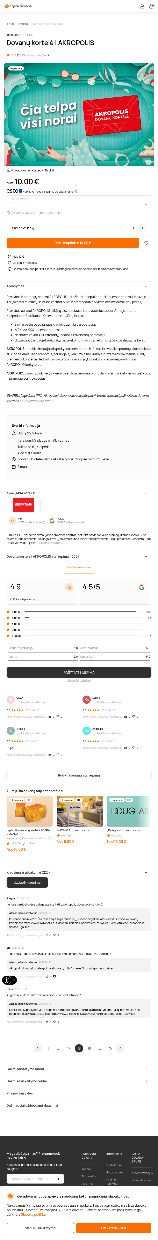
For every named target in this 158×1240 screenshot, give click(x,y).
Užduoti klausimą (27, 882)
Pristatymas (114, 1165)
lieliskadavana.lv (142, 1180)
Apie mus (87, 1183)
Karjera (86, 1169)
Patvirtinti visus (113, 1228)
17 (68, 1048)
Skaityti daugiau (50, 543)
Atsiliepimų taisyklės (79, 680)
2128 (149, 612)
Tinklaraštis (88, 1176)
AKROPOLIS (25, 35)
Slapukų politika (33, 1214)
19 (89, 1048)
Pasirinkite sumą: (19, 198)
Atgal (12, 24)
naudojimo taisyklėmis (36, 401)
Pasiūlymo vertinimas (79, 567)
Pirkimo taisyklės (112, 1181)
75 (110, 1048)
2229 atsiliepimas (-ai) (33, 55)
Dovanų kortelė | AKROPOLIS (47, 24)
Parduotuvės (114, 1172)
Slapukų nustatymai (40, 1228)
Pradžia (23, 24)
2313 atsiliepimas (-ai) (31, 522)
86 (149, 618)
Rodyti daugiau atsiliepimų (79, 775)
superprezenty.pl (142, 1173)
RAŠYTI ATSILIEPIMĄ (79, 672)
